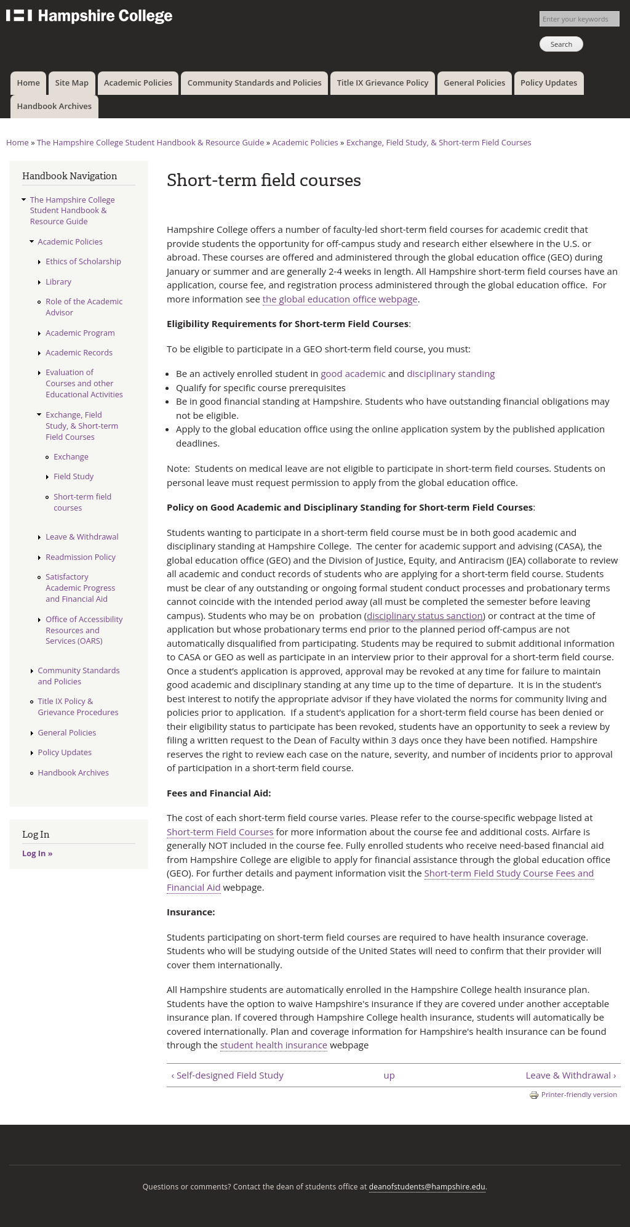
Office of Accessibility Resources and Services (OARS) (84, 630)
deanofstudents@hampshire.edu (427, 1186)
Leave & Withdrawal (82, 536)
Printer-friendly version (573, 1095)
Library (58, 281)
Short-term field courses (82, 502)
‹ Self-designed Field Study (227, 1075)
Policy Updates (548, 82)
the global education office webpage (340, 299)
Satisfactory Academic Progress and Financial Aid (80, 587)
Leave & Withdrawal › (570, 1075)
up (389, 1075)
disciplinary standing (451, 373)
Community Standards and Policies (255, 82)
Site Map (72, 82)
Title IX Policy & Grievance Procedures (78, 706)
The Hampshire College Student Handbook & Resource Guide (151, 142)
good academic (353, 373)
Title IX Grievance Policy (383, 82)
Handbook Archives (54, 105)
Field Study (74, 476)
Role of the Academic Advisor (84, 307)
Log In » (37, 853)
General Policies (474, 82)
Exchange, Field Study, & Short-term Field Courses (439, 142)
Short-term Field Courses (220, 831)
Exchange (71, 456)
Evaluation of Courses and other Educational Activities (84, 383)
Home (28, 82)
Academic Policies (138, 82)
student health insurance (273, 1045)
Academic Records (79, 352)
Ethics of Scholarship (83, 261)
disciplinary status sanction (424, 615)
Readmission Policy (81, 556)
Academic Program (80, 332)
